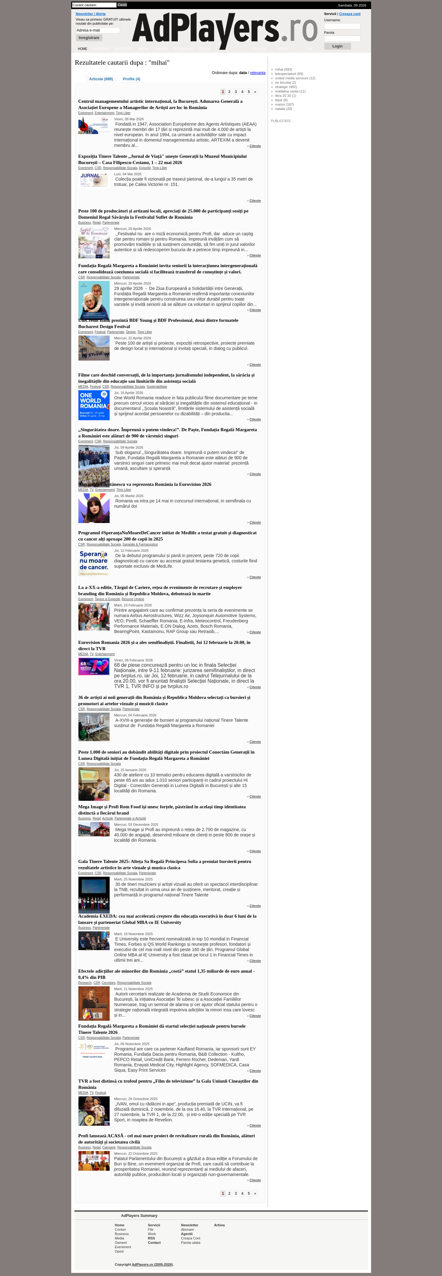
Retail (97, 222)
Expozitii (145, 168)
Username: (332, 20)
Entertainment (104, 113)
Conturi (120, 1229)
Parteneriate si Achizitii (130, 818)
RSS (151, 1238)
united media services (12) (295, 78)
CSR (98, 168)
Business (84, 222)
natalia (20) (283, 109)
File (151, 1229)
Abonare (187, 1229)
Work (152, 1234)
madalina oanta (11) (290, 91)
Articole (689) (101, 79)
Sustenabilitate (157, 386)
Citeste (255, 146)
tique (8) (281, 100)
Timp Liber (123, 113)
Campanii (109, 1147)
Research (85, 982)
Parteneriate (110, 222)
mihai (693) (283, 69)
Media (119, 1238)
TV (92, 489)
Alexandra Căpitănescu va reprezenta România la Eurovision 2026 (144, 484)
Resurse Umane (133, 599)
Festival (100, 332)
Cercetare (109, 982)
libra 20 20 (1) (285, 95)
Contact (154, 1242)
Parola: (329, 32)
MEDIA (83, 386)
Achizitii (107, 818)
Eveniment (85, 113)
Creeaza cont (349, 14)
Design (131, 332)
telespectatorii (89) (289, 74)
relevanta (257, 73)
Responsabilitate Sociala (120, 168)
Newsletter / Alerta (91, 14)
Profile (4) (131, 79)
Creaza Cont (191, 1238)
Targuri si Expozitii (107, 599)
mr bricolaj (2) (285, 82)
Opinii (119, 1251)
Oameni (121, 1242)
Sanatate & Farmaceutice (140, 544)
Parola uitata (191, 1242)
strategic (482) (286, 87)
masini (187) (284, 104)
